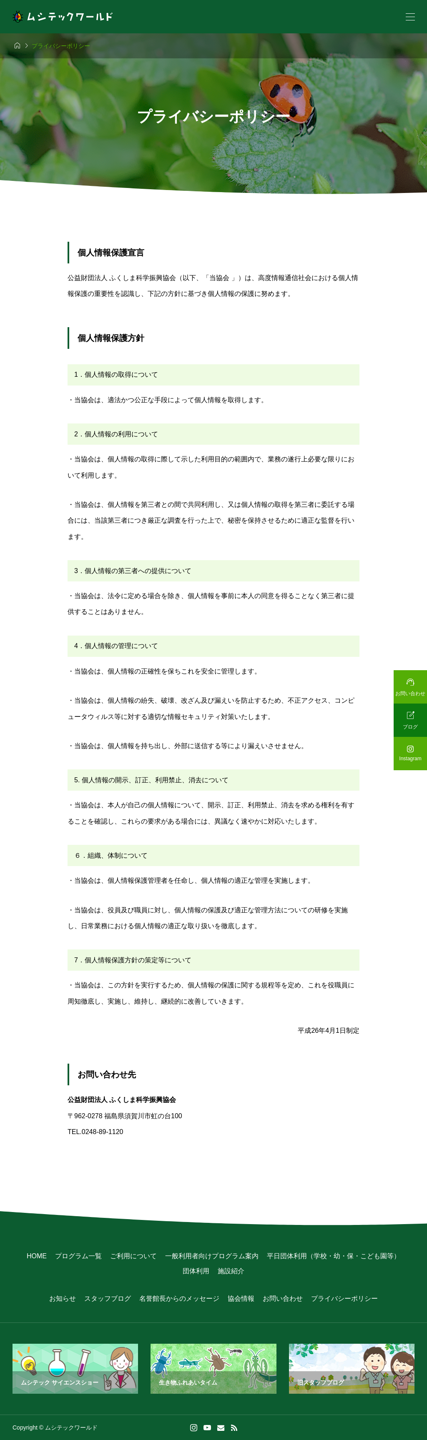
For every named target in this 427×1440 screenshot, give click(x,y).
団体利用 (196, 1271)
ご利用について (133, 1256)
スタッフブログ (107, 1298)
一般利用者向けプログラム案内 (212, 1256)
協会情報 (241, 1298)
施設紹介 (231, 1271)
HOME (37, 1256)
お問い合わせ (283, 1298)
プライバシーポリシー (344, 1298)
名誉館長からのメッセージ (179, 1298)
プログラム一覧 (78, 1256)
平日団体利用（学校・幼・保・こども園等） (333, 1256)
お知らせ (62, 1298)
